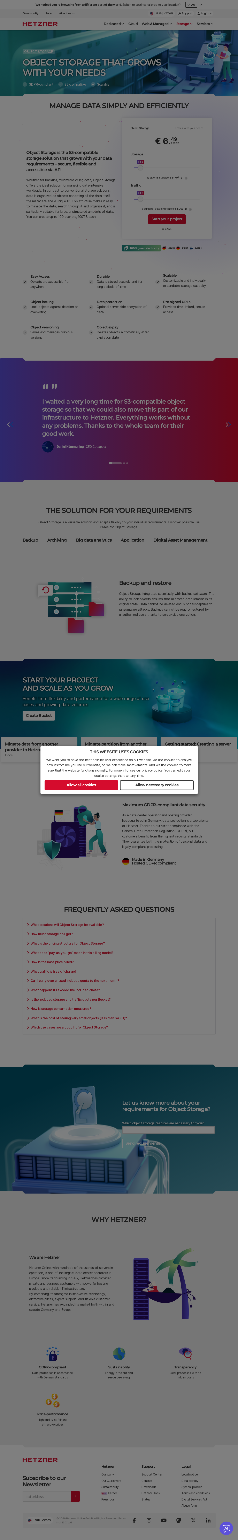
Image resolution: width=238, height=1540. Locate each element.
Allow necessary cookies (156, 785)
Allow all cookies (81, 785)
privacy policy (152, 770)
